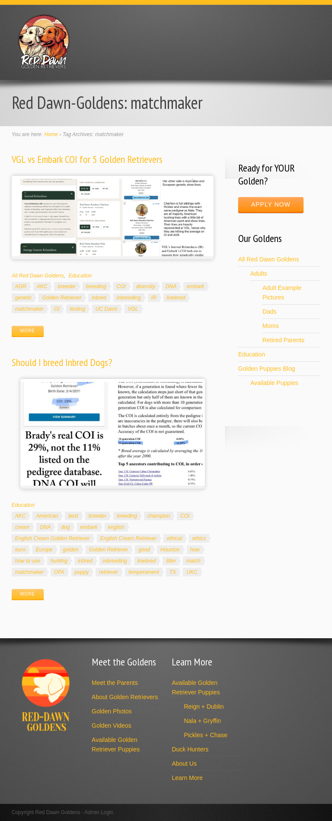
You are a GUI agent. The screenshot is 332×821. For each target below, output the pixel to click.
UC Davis (107, 309)
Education (80, 276)
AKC (42, 286)
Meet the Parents (115, 682)
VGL (133, 309)
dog (65, 527)
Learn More (187, 777)
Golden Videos (111, 725)
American (47, 516)
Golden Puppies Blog (266, 368)
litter (171, 561)
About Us (184, 763)
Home (51, 134)
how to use (27, 561)
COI (121, 286)
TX (172, 572)
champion (158, 516)
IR (153, 298)
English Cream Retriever (128, 538)
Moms (270, 325)
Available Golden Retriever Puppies (116, 744)
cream (22, 527)
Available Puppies (274, 382)
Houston (170, 550)
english (116, 527)
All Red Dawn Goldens (38, 276)
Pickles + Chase (205, 735)
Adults (258, 273)
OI (57, 309)
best (73, 516)
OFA (59, 572)
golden (71, 550)
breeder (66, 286)
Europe (44, 550)
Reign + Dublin (203, 706)
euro (20, 550)
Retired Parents (283, 340)
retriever (108, 572)
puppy (82, 572)
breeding (96, 286)
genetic (23, 298)
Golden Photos (112, 711)
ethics (199, 538)
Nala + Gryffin (202, 720)
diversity (145, 286)
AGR (20, 286)
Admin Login (99, 812)
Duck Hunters (190, 749)
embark (195, 286)
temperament (143, 572)
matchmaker (29, 309)
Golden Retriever (61, 298)
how (195, 550)
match (193, 561)
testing (77, 309)
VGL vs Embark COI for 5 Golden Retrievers (87, 159)
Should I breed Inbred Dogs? (62, 362)
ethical (174, 538)
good (144, 550)
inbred (99, 298)
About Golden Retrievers (125, 697)
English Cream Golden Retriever (52, 538)
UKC (191, 572)
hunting (59, 561)
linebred (176, 298)
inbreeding (129, 298)
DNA (171, 286)
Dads (269, 311)
